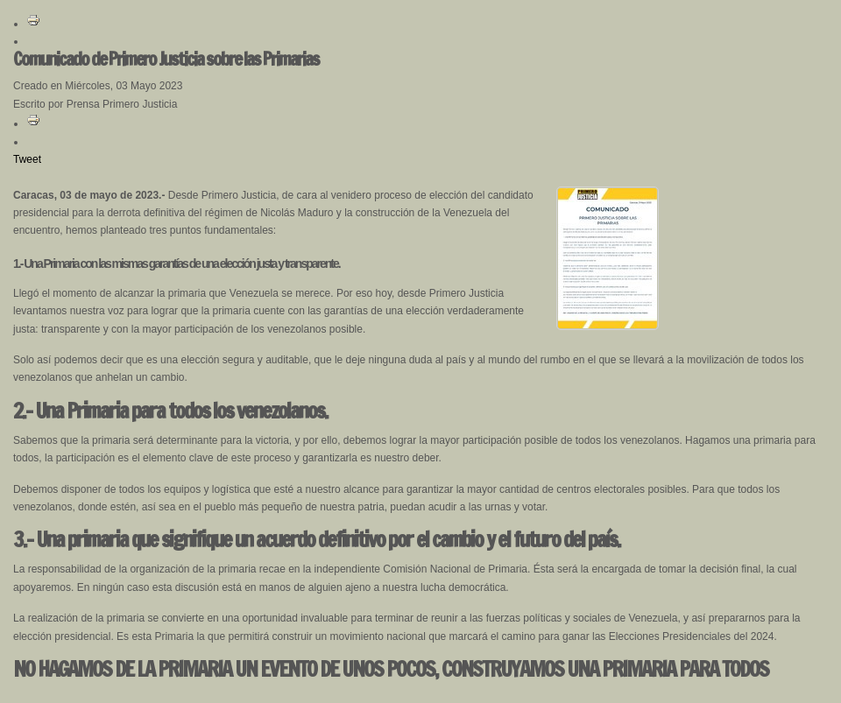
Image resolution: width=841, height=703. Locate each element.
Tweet (27, 159)
